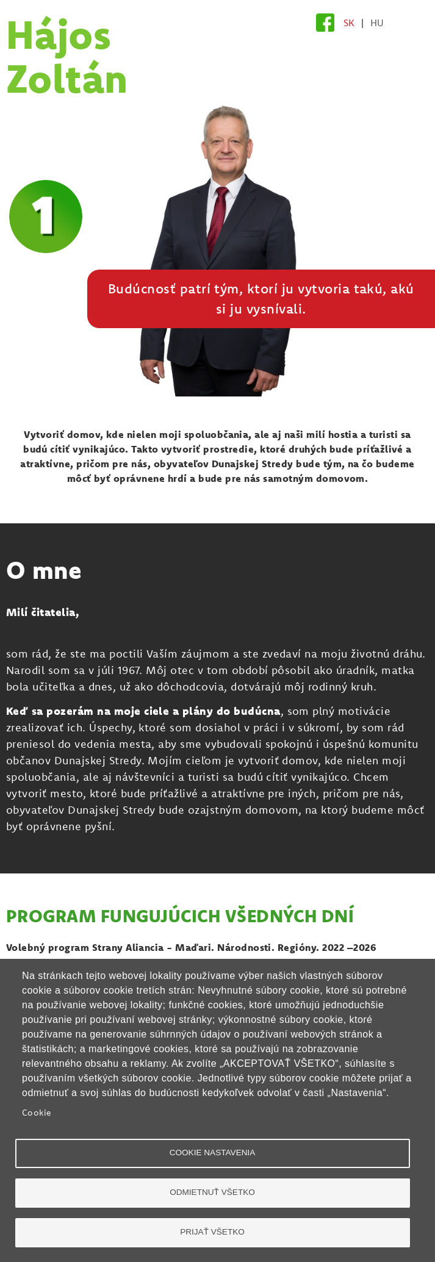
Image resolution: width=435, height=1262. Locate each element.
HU (377, 22)
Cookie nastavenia (213, 1152)
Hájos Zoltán (67, 55)
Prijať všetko (212, 1231)
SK (349, 22)
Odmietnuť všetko (212, 1192)
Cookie (37, 1112)
